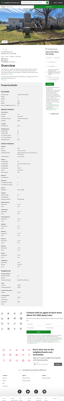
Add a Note (48, 76)
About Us (5, 378)
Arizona (4, 398)
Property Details (9, 6)
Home (19, 370)
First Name (49, 57)
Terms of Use (53, 109)
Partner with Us (26, 378)
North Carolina (38, 398)
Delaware (12, 398)
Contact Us (5, 386)
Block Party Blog (46, 378)
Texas (46, 398)
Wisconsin (55, 398)
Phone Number (52, 62)
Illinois (20, 398)
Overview (3, 6)
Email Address (52, 66)
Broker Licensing (26, 380)
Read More (10, 74)
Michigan (29, 398)
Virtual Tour (4, 79)
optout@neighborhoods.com (52, 104)
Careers (4, 380)
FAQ (3, 383)
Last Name (57, 57)
